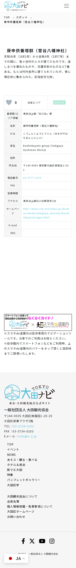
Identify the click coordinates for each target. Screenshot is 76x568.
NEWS (11, 455)
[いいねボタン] (9, 102)
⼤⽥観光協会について (22, 496)
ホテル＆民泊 (16, 465)
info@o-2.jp (27, 436)
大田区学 (13, 485)
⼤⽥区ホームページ (20, 511)
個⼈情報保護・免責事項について (30, 506)
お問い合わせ (16, 517)
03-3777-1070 (32, 177)
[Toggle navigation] (66, 6)
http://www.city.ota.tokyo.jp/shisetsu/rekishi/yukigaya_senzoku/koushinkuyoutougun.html (46, 213)
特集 (10, 475)
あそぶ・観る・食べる (22, 460)
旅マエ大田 (14, 470)
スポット (22, 17)
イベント (13, 449)
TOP (7, 17)
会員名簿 (13, 501)
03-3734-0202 (23, 426)
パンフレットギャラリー (24, 480)
